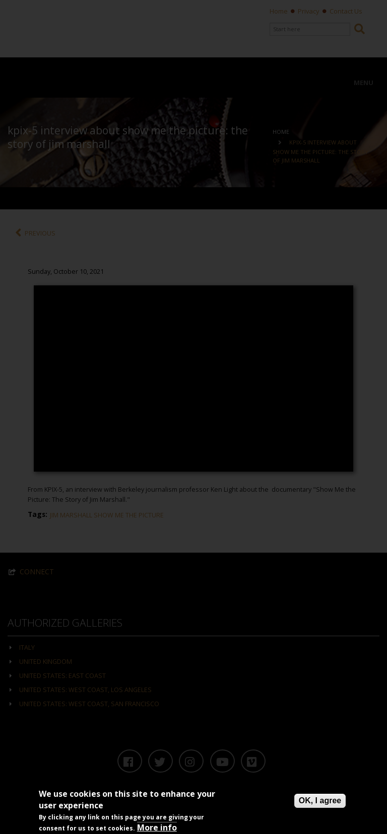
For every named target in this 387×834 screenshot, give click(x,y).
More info (157, 827)
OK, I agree (320, 800)
